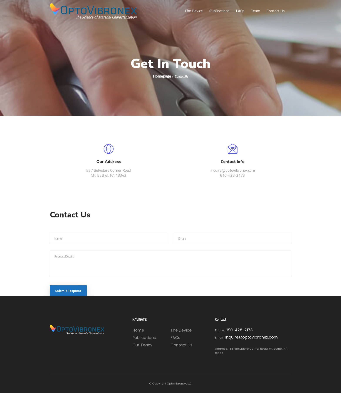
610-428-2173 (240, 330)
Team (255, 11)
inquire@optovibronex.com (251, 337)
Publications (219, 11)
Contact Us (276, 11)
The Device (193, 11)
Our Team (142, 345)
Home (138, 330)
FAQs (240, 11)
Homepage (162, 76)
